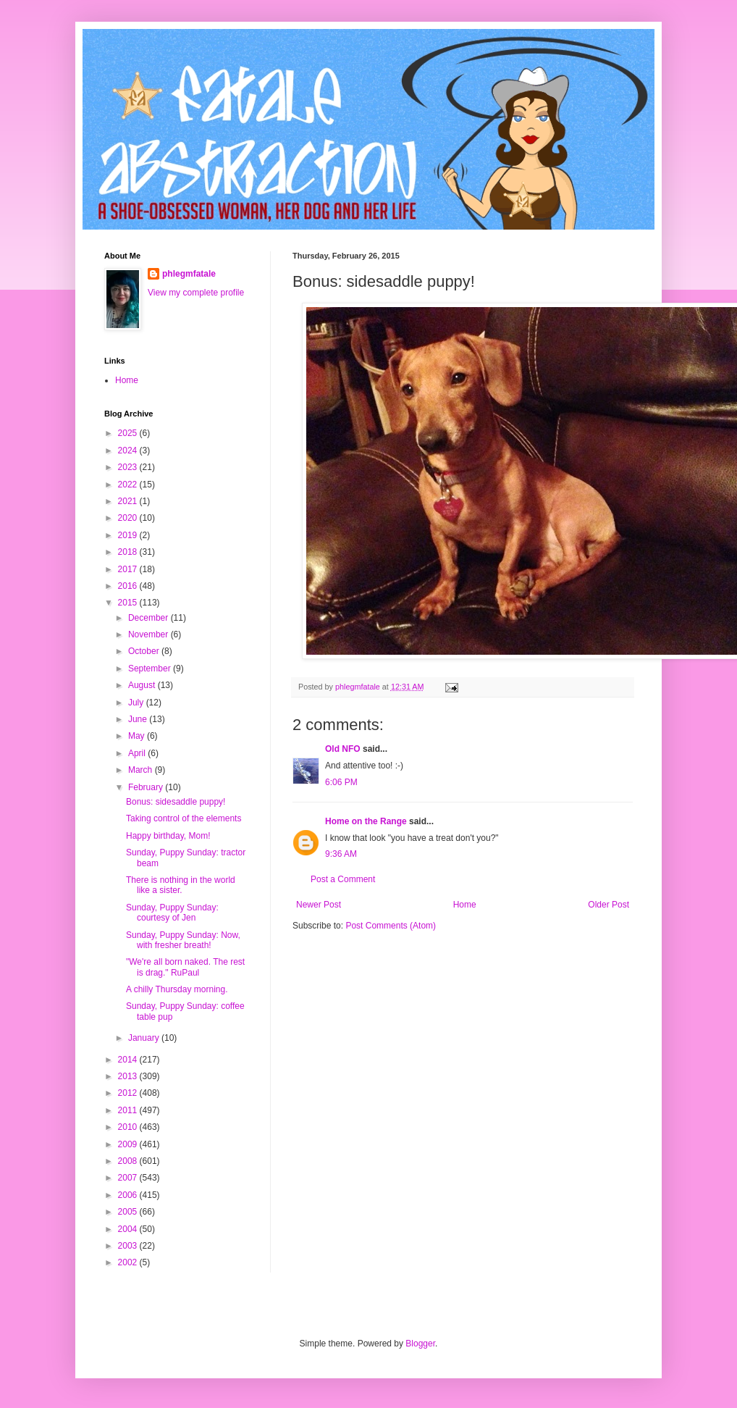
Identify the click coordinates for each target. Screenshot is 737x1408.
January (144, 1038)
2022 (129, 484)
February (146, 787)
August (143, 685)
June (138, 719)
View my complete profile (196, 293)
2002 (129, 1262)
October (144, 651)
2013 (129, 1076)
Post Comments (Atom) (390, 926)
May (137, 736)
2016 (129, 586)
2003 (129, 1246)
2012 (129, 1093)
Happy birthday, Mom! (168, 836)
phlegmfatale (189, 274)
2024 (129, 450)
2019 (129, 535)
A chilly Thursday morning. (177, 989)
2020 (129, 518)
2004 (129, 1229)
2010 (129, 1127)
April (138, 753)
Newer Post (318, 905)
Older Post (608, 905)
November (149, 634)
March (141, 770)
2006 (129, 1195)
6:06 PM (341, 782)
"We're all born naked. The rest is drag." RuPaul (185, 967)
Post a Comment (343, 879)
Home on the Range (366, 821)
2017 (129, 569)
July (137, 702)
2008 (129, 1161)
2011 (129, 1110)
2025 (129, 433)
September (150, 668)
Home (464, 905)
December (149, 618)
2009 (129, 1144)
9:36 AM (341, 854)
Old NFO (343, 749)
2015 (129, 603)
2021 (129, 501)
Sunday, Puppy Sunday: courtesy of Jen (172, 912)
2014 (129, 1060)
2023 (129, 467)
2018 (129, 552)
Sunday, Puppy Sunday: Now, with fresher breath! (183, 940)
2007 (129, 1178)
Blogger (420, 1343)
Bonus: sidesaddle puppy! (175, 802)
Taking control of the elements (183, 818)
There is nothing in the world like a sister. (180, 885)
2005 (129, 1212)
